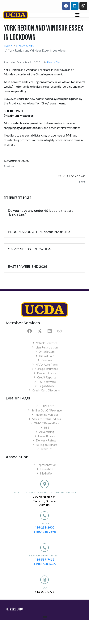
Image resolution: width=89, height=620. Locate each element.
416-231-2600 (44, 527)
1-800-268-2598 (44, 531)
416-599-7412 (44, 559)
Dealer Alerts (55, 62)
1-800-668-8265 (44, 564)
